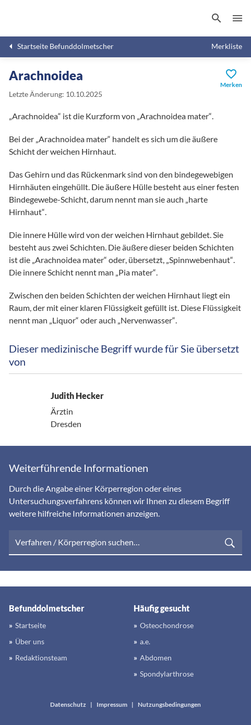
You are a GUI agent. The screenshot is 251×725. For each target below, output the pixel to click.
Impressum (112, 704)
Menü (237, 18)
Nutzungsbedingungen (169, 704)
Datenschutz (68, 704)
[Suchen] (216, 18)
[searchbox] (125, 542)
